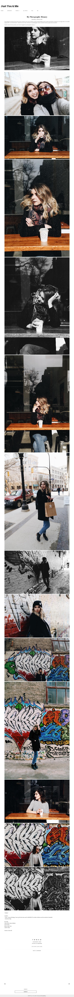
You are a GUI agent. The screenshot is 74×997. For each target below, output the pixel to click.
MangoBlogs (43, 995)
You (32, 10)
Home (2, 10)
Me (37, 10)
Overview (9, 10)
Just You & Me (9, 6)
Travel (18, 10)
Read (40, 941)
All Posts (25, 10)
